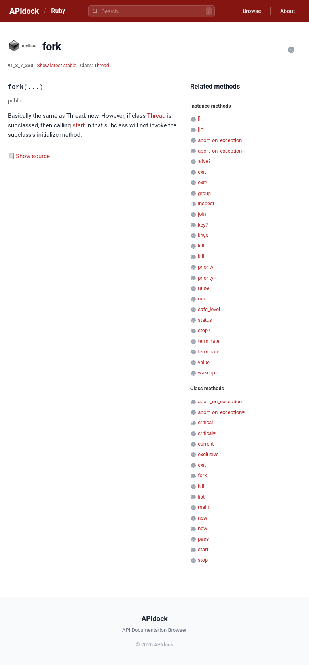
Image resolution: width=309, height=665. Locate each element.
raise (203, 288)
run (201, 299)
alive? (204, 161)
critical (205, 422)
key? (203, 225)
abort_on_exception (220, 140)
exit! (202, 182)
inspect (206, 203)
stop (203, 560)
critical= (207, 433)
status (205, 320)
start (78, 125)
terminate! (209, 352)
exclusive (208, 454)
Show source (33, 156)
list (201, 497)
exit (202, 172)
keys (203, 235)
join (202, 214)
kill (201, 246)
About (287, 11)
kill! (201, 256)
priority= (207, 278)
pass (203, 539)
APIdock (24, 11)
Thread (101, 65)
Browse (251, 11)
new (202, 518)
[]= (200, 129)
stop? (204, 330)
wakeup (206, 373)
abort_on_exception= (221, 151)
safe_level (209, 309)
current (206, 444)
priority (205, 267)
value (204, 362)
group (204, 193)
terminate (208, 341)
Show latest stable (57, 65)
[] (199, 119)
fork (202, 475)
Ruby (58, 11)
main (203, 507)
